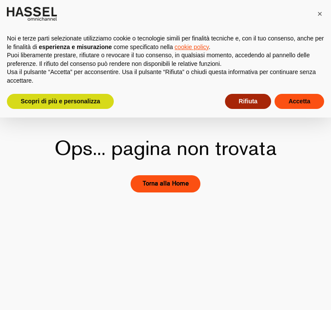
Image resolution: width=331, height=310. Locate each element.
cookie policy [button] (192, 46)
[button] (320, 14)
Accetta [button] (299, 101)
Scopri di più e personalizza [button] (60, 101)
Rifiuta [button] (248, 101)
